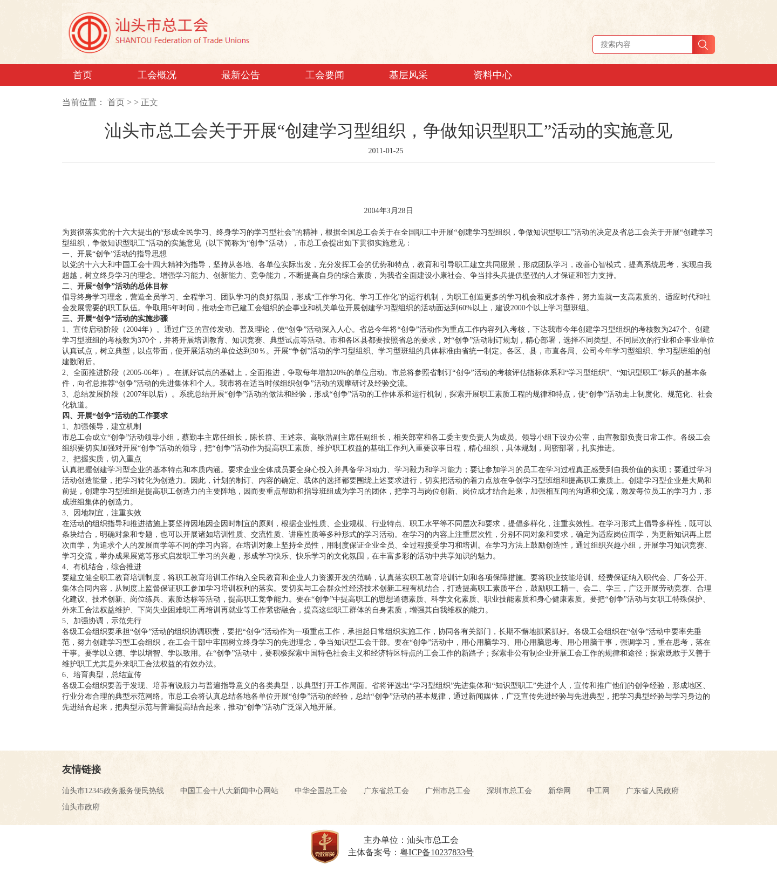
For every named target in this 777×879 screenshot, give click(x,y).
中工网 (598, 791)
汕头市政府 (81, 807)
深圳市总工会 (509, 791)
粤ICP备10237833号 (437, 852)
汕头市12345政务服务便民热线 (113, 791)
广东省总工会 (386, 791)
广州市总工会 (448, 791)
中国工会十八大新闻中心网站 (229, 791)
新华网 (559, 791)
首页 (116, 102)
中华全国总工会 (321, 791)
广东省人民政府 (652, 791)
